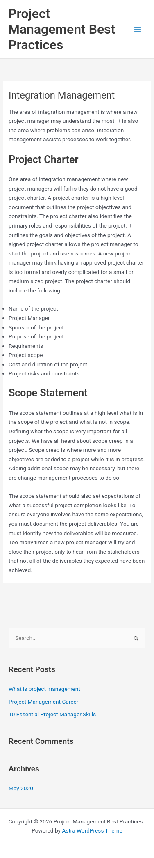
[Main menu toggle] (137, 29)
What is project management (44, 688)
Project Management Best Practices (61, 29)
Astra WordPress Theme (92, 830)
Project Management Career (43, 701)
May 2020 (21, 788)
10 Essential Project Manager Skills (52, 714)
